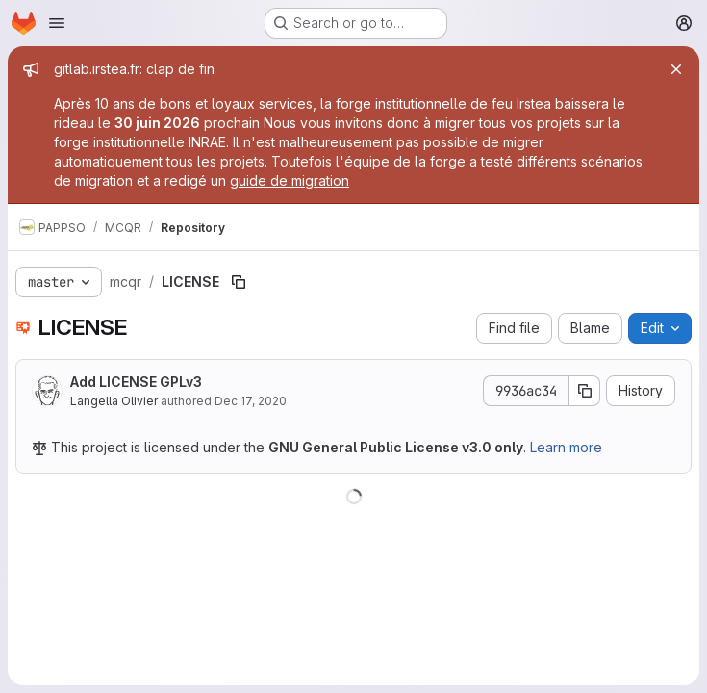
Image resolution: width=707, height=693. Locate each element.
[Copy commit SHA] (584, 390)
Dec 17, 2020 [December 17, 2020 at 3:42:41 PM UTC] (251, 401)
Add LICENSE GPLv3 (136, 381)
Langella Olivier (114, 401)
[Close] (676, 69)
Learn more (566, 447)
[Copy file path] (238, 282)
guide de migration (289, 180)
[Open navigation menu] (56, 23)
